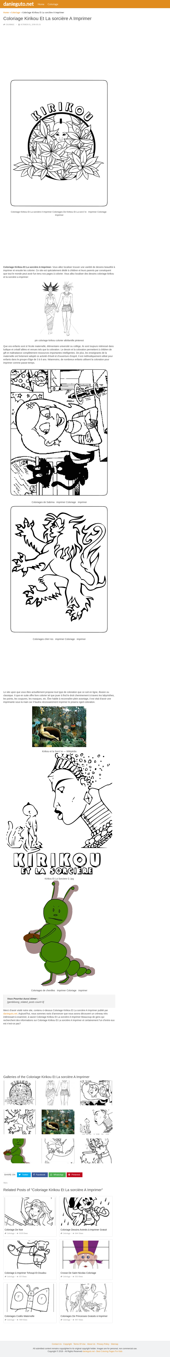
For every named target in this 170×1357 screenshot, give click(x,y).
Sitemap (114, 1344)
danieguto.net (18, 4)
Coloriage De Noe (14, 1229)
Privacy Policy (103, 1344)
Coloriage (53, 4)
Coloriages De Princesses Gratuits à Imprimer (84, 1316)
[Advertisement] (59, 52)
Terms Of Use (79, 1344)
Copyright (67, 1344)
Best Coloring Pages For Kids (109, 1351)
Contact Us (57, 1344)
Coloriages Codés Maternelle (19, 1316)
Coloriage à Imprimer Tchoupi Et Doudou (25, 1273)
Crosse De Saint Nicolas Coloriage (78, 1273)
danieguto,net (10, 1013)
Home (41, 4)
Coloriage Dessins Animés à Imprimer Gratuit (84, 1229)
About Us (91, 1344)
